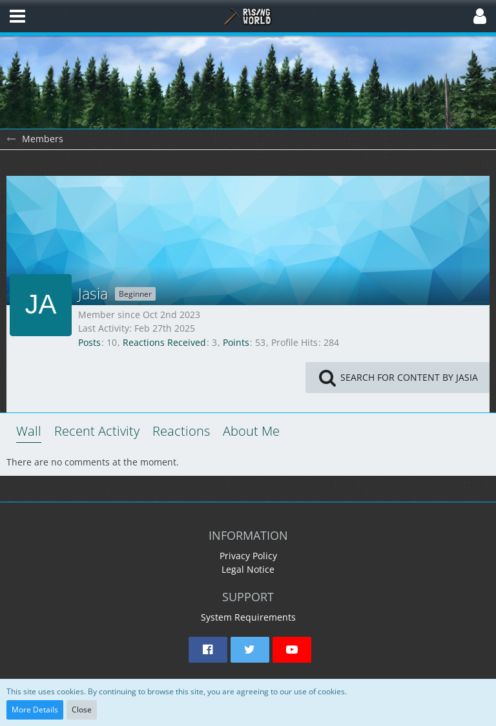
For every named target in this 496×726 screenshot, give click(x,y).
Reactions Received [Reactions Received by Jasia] (164, 342)
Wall (28, 431)
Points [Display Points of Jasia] (236, 342)
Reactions (181, 431)
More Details (35, 709)
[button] (17, 16)
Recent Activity (97, 431)
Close (82, 709)
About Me (251, 431)
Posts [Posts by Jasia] (89, 342)
